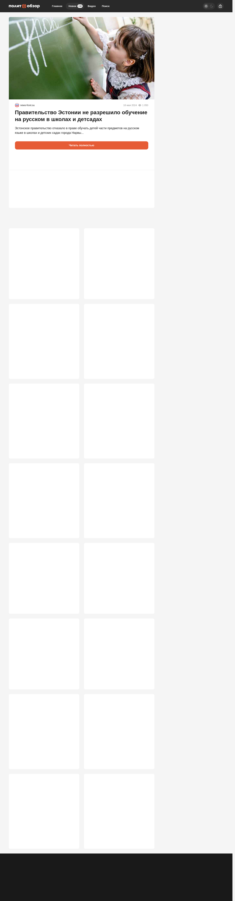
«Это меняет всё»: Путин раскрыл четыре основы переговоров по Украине (117, 832)
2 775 (71, 696)
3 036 (146, 532)
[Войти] (220, 6)
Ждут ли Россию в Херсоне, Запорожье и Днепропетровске (42, 424)
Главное (57, 6)
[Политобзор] (24, 6)
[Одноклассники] (180, 877)
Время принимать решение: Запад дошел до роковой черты (117, 669)
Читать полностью (81, 145)
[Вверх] (217, 877)
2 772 (146, 696)
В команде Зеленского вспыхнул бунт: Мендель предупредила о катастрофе (40, 342)
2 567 (71, 859)
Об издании (43, 880)
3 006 (71, 614)
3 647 (146, 369)
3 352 (146, 451)
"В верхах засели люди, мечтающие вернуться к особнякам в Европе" (38, 505)
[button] (19, 160)
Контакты (27, 880)
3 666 (71, 369)
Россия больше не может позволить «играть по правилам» (113, 424)
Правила (58, 880)
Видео (92, 6)
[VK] (189, 877)
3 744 (71, 287)
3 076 (71, 532)
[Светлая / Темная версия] (209, 6)
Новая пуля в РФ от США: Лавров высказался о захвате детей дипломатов (116, 260)
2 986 (146, 614)
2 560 (146, 859)
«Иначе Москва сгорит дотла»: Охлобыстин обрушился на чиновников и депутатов (43, 750)
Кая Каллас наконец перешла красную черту (39, 260)
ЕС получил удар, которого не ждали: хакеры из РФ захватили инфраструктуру (117, 342)
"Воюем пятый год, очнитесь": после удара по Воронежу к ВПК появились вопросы (118, 505)
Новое (76, 6)
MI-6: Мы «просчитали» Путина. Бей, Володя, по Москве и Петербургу (38, 587)
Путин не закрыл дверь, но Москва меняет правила (117, 750)
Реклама (13, 880)
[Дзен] (198, 877)
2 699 (71, 777)
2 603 (146, 777)
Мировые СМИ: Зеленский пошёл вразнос (42, 667)
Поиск (106, 6)
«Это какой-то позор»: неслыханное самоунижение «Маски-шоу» (38, 832)
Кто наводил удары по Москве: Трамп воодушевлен (114, 587)
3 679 (146, 287)
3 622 (71, 451)
